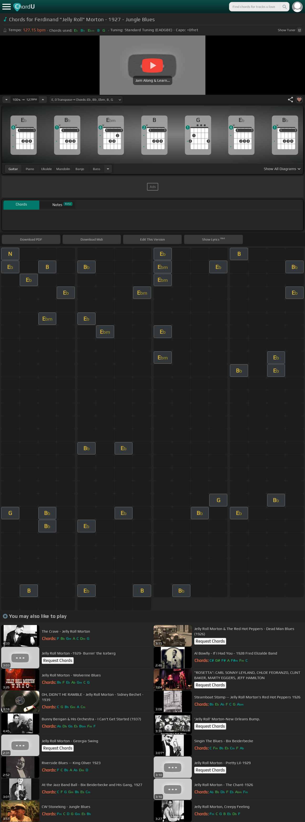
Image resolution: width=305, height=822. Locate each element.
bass (96, 169)
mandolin (63, 169)
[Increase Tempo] (43, 99)
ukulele (46, 169)
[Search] (284, 6)
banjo (80, 169)
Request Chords (210, 641)
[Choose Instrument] (108, 168)
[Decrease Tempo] (6, 99)
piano (30, 169)
